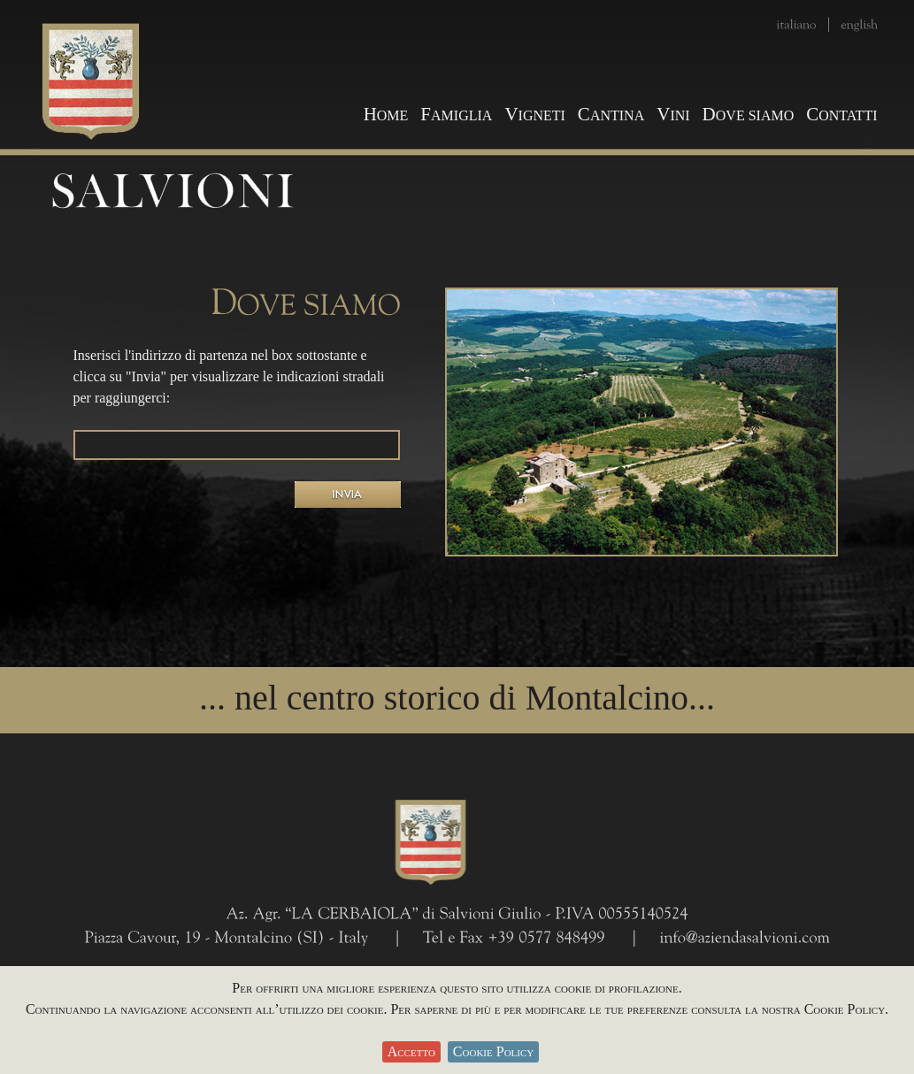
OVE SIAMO (749, 115)
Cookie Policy (493, 1051)
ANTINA (611, 115)
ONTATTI (841, 115)
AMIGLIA (456, 115)
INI (673, 115)
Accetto (411, 1051)
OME (386, 115)
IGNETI (534, 115)
